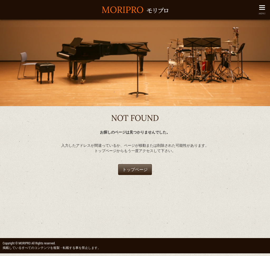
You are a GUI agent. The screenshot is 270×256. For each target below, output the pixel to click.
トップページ (135, 169)
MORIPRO (135, 9)
